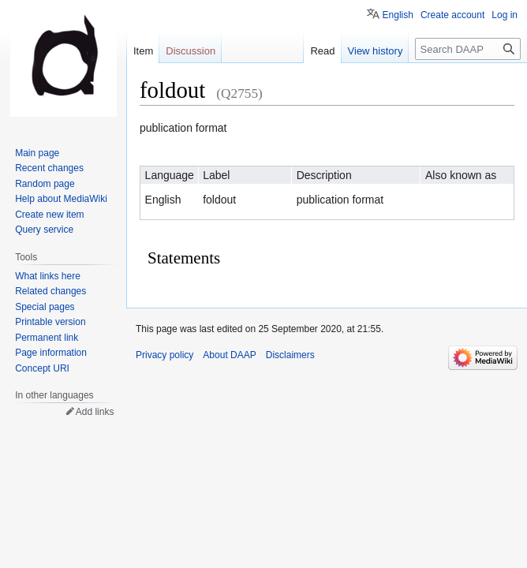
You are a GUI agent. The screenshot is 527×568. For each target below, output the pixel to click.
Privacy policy (164, 355)
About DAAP (229, 355)
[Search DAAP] (468, 49)
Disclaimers (290, 355)
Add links (95, 411)
